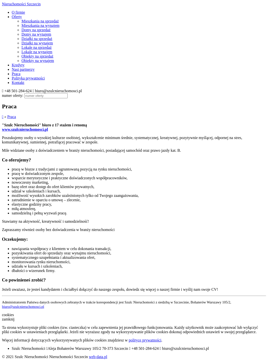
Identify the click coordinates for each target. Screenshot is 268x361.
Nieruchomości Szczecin (21, 4)
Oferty (17, 17)
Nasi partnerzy (23, 69)
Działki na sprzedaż (36, 39)
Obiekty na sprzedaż (37, 56)
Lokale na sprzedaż (36, 47)
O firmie (18, 12)
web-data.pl (98, 357)
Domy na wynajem (36, 34)
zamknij (8, 319)
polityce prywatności (145, 340)
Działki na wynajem (37, 43)
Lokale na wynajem (36, 52)
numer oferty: (12, 95)
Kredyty (18, 65)
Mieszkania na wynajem (40, 25)
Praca (16, 74)
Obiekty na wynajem (37, 61)
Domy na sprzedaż (36, 30)
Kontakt (18, 82)
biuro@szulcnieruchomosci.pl (23, 307)
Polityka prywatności (28, 78)
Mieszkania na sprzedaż (40, 21)
